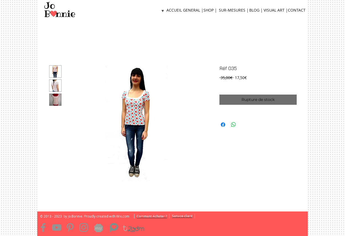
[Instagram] (83, 227)
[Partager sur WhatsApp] (233, 124)
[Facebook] (43, 227)
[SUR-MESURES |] (233, 10)
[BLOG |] (256, 10)
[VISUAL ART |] (276, 10)
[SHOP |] (210, 10)
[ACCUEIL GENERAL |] (185, 10)
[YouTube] (56, 227)
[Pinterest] (70, 227)
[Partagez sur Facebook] (223, 124)
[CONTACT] (296, 10)
